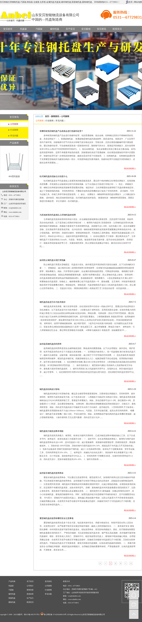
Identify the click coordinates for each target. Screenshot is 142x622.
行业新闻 (14, 130)
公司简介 (30, 586)
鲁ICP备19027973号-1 (32, 614)
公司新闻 (14, 124)
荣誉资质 (30, 590)
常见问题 (14, 136)
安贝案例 (85, 29)
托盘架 (23, 29)
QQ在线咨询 (133, 595)
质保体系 (30, 594)
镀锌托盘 (54, 29)
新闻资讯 (55, 116)
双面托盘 (12, 598)
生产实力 (30, 598)
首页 (131, 2)
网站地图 (138, 2)
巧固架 (39, 29)
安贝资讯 (101, 29)
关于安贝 (70, 29)
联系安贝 (117, 29)
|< (100, 563)
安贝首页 (7, 29)
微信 (133, 604)
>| (130, 563)
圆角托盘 (12, 602)
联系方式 (66, 581)
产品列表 (12, 581)
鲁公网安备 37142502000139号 (55, 614)
